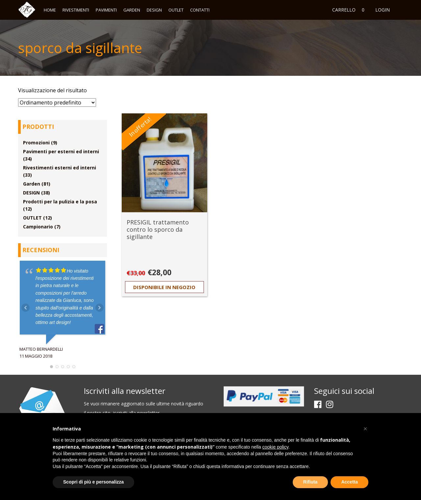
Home (50, 10)
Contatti (200, 10)
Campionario (38, 226)
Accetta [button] (349, 482)
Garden (131, 10)
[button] (365, 429)
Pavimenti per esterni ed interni (61, 151)
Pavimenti (106, 10)
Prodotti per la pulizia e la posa (60, 201)
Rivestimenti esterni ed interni (59, 167)
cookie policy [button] (275, 447)
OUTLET (176, 10)
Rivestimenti (75, 10)
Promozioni (36, 142)
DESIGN (154, 10)
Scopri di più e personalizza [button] (93, 482)
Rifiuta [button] (310, 482)
